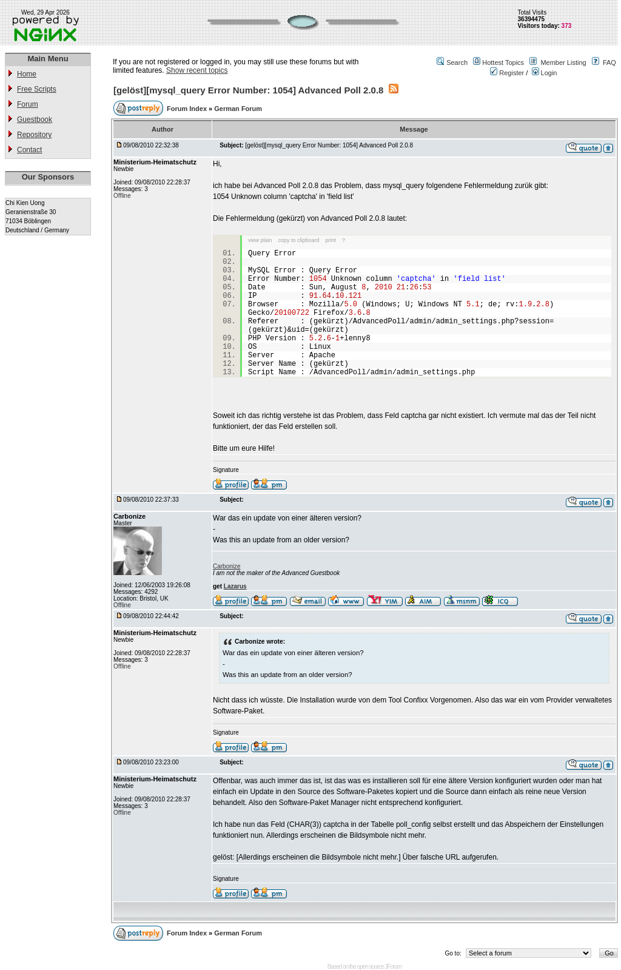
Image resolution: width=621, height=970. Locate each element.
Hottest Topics (503, 62)
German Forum (238, 108)
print (331, 240)
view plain (260, 240)
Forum (27, 104)
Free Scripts (36, 89)
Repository (34, 134)
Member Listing (563, 62)
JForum (392, 966)
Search (457, 62)
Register (507, 72)
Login (544, 72)
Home (26, 74)
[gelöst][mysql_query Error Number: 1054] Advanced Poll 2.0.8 (248, 90)
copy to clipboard (299, 240)
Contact (29, 150)
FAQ (609, 62)
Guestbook (34, 119)
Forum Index (188, 108)
